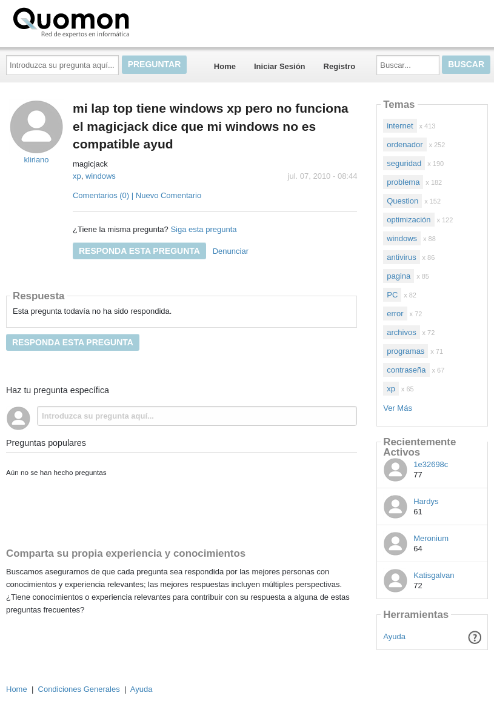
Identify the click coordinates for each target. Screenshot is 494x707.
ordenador (404, 144)
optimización (408, 219)
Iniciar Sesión (279, 66)
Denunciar (231, 251)
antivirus (401, 257)
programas (405, 351)
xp (77, 176)
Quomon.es (109, 21)
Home (225, 66)
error (395, 313)
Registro (340, 66)
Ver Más (397, 408)
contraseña (406, 369)
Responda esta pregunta (139, 251)
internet (400, 125)
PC (392, 294)
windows (100, 176)
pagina (398, 275)
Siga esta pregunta (203, 229)
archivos (401, 332)
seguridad (404, 163)
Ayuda (394, 636)
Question (402, 200)
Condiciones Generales (79, 689)
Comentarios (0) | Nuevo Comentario (137, 195)
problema (403, 182)
